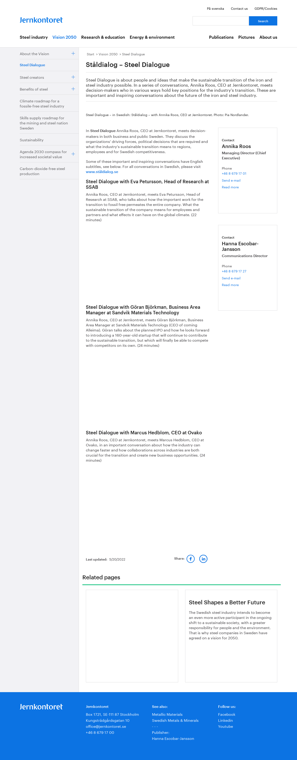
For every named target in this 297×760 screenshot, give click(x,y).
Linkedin (225, 720)
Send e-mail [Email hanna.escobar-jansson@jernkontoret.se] (231, 277)
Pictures (246, 37)
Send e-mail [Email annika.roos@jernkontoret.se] (231, 180)
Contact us (239, 8)
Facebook (226, 714)
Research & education (103, 37)
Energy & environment (152, 37)
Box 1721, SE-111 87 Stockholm (112, 714)
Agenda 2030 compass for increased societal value (43, 153)
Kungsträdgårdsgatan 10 (107, 720)
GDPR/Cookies (266, 8)
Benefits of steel (34, 88)
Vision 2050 (64, 37)
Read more (236, 186)
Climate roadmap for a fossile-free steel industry (42, 103)
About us (268, 37)
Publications (221, 37)
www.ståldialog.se (102, 172)
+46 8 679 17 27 (234, 270)
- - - (155, 726)
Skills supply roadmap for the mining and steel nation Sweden (44, 122)
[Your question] (221, 20)
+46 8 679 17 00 (100, 732)
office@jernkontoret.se (106, 726)
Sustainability (32, 139)
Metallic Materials (167, 714)
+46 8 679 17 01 (234, 173)
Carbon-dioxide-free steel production (42, 170)
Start (90, 53)
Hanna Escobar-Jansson (173, 738)
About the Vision (34, 53)
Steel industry (34, 37)
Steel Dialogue (32, 65)
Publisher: (160, 732)
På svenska (215, 8)
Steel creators (32, 77)
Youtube (225, 726)
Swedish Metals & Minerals (175, 720)
